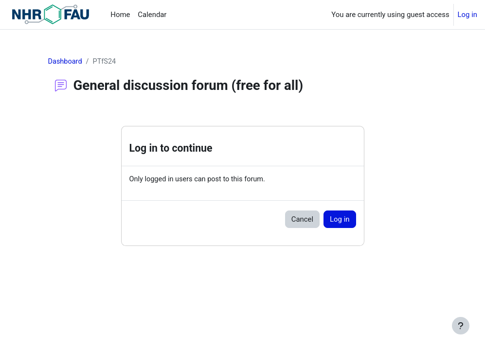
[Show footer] (460, 325)
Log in (467, 14)
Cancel (302, 219)
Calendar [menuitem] (152, 14)
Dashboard (65, 61)
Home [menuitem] (120, 14)
